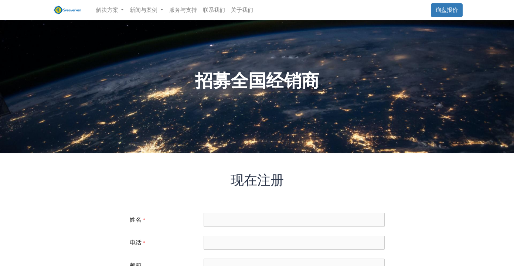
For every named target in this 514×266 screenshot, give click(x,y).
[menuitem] (184, 10)
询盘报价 (446, 10)
